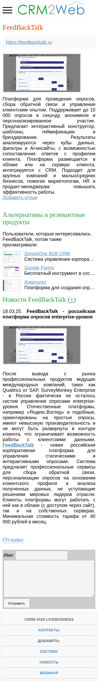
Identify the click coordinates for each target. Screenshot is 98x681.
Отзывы (13, 539)
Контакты (49, 630)
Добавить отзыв (20, 197)
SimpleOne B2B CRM (47, 253)
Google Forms (39, 267)
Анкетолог (35, 282)
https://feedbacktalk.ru (29, 42)
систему (49, 651)
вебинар (49, 673)
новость (49, 662)
